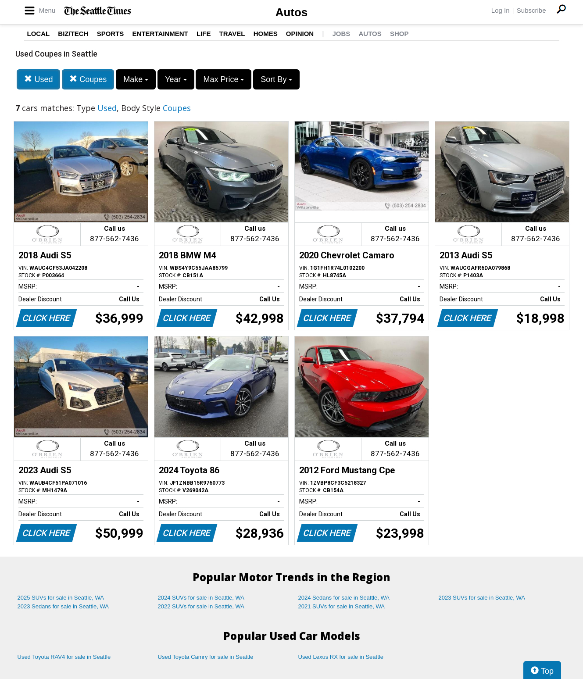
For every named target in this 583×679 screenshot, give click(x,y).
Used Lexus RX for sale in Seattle (340, 657)
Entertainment (160, 33)
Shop (399, 33)
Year (175, 79)
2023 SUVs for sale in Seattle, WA (482, 597)
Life (204, 33)
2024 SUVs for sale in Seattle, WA (201, 597)
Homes (266, 33)
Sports (110, 33)
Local (38, 33)
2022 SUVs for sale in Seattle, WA (201, 606)
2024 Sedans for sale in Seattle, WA (344, 597)
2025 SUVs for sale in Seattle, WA (61, 597)
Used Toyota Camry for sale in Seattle (206, 657)
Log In (500, 10)
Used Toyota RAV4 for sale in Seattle (64, 657)
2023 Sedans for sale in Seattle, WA (63, 606)
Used (38, 79)
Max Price (223, 79)
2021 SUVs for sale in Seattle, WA (341, 606)
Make (135, 79)
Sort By (276, 79)
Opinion (300, 33)
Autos (291, 12)
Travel (232, 33)
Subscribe (531, 10)
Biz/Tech (73, 33)
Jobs (341, 33)
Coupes (88, 79)
